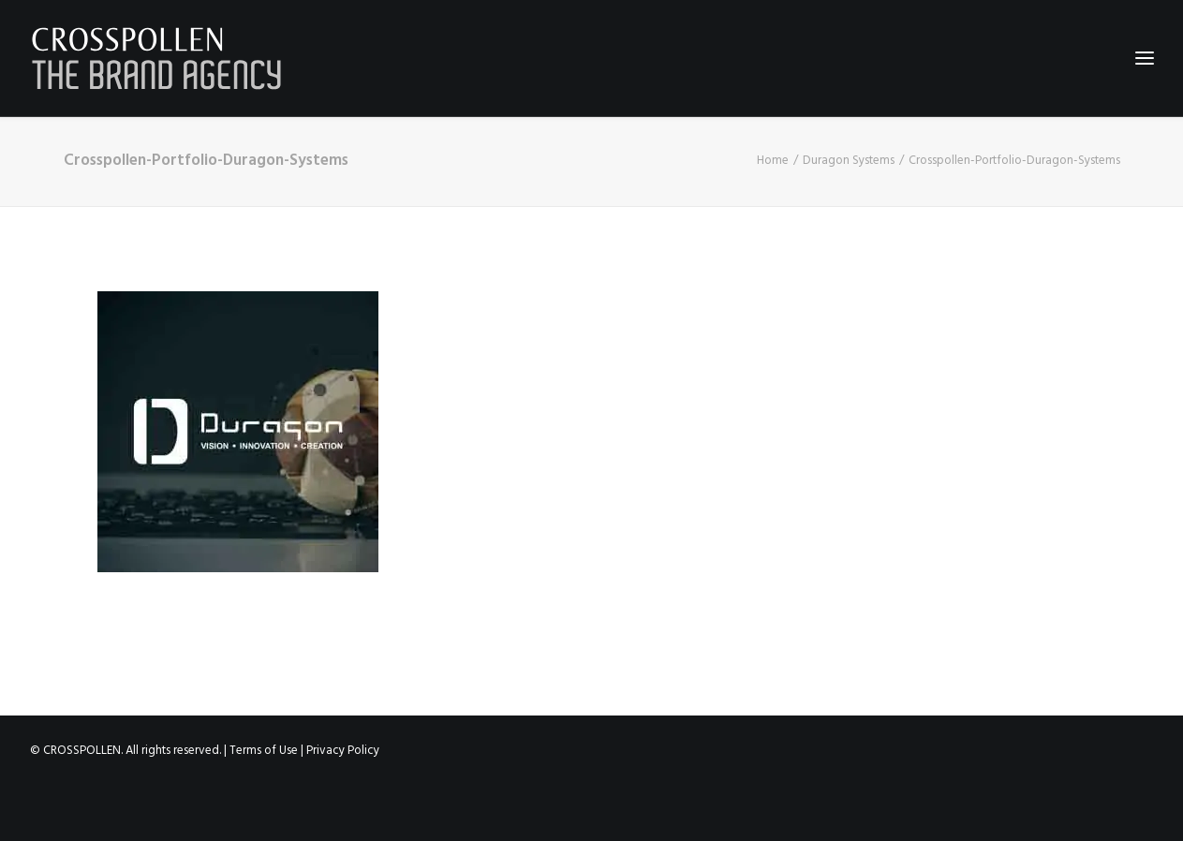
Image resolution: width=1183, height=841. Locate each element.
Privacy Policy (342, 750)
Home (773, 160)
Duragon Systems (849, 160)
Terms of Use (263, 750)
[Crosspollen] (157, 58)
